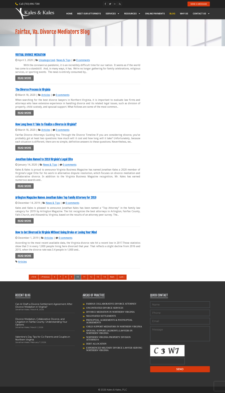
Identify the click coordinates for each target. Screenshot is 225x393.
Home (69, 13)
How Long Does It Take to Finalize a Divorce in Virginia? (46, 124)
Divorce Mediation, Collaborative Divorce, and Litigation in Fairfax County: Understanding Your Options (41, 322)
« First (33, 277)
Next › (112, 277)
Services (113, 13)
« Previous (45, 277)
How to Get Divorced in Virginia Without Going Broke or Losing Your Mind (56, 232)
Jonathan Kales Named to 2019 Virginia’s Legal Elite (44, 159)
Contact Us (201, 13)
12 (91, 277)
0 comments (83, 60)
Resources (132, 13)
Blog (172, 13)
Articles (45, 94)
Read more (24, 78)
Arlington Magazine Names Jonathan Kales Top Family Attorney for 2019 (55, 197)
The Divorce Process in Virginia (32, 89)
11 (84, 277)
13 (98, 277)
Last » (121, 277)
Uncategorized (47, 60)
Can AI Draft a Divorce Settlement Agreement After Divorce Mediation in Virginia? (43, 305)
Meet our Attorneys (89, 13)
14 (104, 277)
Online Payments (155, 13)
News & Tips (63, 60)
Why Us (184, 13)
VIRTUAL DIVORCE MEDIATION (30, 54)
